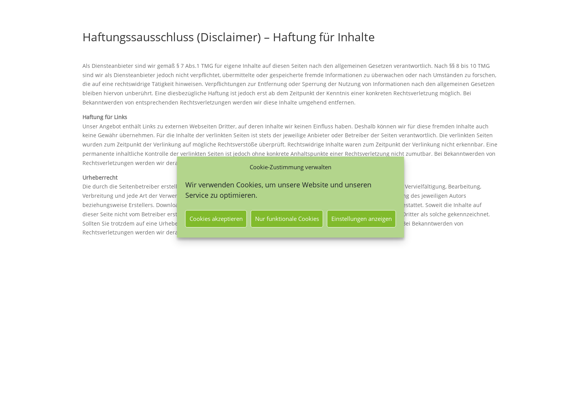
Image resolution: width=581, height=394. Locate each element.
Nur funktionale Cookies (287, 218)
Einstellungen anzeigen (361, 218)
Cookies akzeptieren (216, 218)
